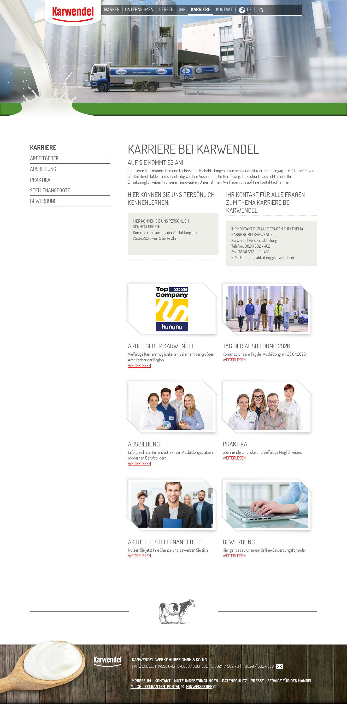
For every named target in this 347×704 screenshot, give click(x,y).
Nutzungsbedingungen (196, 680)
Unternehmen (139, 9)
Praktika (40, 179)
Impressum (141, 680)
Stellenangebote (50, 190)
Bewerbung (43, 201)
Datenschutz (234, 680)
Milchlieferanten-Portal (155, 686)
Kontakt (224, 9)
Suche (261, 10)
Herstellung (172, 9)
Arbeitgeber (44, 158)
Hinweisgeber (199, 686)
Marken (112, 9)
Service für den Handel (289, 680)
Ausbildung (43, 168)
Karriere (200, 9)
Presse (257, 680)
